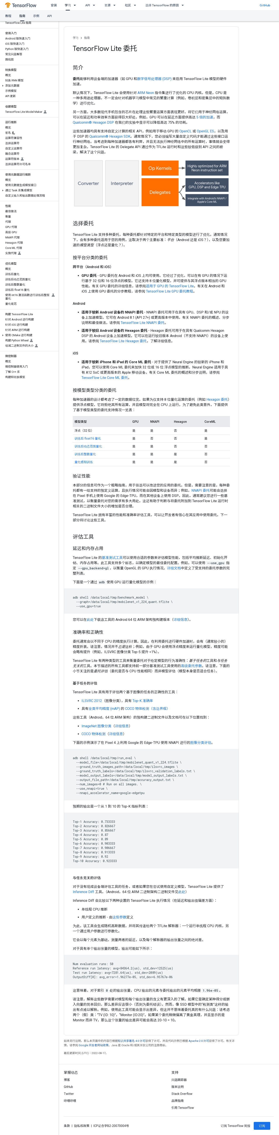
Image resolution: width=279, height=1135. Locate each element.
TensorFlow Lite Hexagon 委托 (123, 341)
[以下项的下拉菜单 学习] (76, 5)
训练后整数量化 (85, 454)
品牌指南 (178, 1100)
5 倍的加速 (204, 117)
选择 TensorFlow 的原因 (162, 5)
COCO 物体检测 (93, 734)
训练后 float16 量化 (88, 438)
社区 (128, 5)
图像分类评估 (200, 743)
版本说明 (178, 1087)
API (87, 5)
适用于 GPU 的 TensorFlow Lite (170, 286)
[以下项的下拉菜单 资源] (116, 5)
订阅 (262, 1126)
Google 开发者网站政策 (94, 1045)
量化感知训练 (84, 462)
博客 (67, 1080)
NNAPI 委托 (200, 490)
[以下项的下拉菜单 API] (95, 5)
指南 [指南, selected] (22, 16)
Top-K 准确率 (143, 701)
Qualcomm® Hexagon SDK (109, 136)
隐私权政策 (81, 1126)
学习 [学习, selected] (68, 5)
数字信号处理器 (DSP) (154, 79)
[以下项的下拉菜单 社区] (136, 5)
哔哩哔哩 (70, 1100)
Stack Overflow (182, 1094)
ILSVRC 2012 (92, 701)
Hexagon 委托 (217, 399)
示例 (36, 16)
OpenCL (185, 131)
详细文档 (174, 568)
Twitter (69, 1094)
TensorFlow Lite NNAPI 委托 (143, 323)
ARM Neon (146, 93)
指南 (87, 37)
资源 (107, 5)
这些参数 (119, 917)
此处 (90, 620)
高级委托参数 (191, 666)
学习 (75, 37)
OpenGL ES (205, 131)
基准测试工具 (112, 558)
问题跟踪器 (179, 1080)
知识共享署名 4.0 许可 (131, 1041)
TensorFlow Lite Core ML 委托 (105, 378)
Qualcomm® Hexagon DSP (93, 122)
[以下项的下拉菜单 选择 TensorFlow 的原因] (184, 5)
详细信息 (180, 620)
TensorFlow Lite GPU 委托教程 (169, 291)
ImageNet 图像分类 (96, 726)
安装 (54, 5)
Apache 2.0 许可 (199, 1041)
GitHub (265, 5)
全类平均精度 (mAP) (104, 709)
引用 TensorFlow (183, 1107)
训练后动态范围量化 (88, 446)
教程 (8, 16)
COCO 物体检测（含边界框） (147, 709)
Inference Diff (83, 892)
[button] (28, 85)
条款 (67, 1126)
